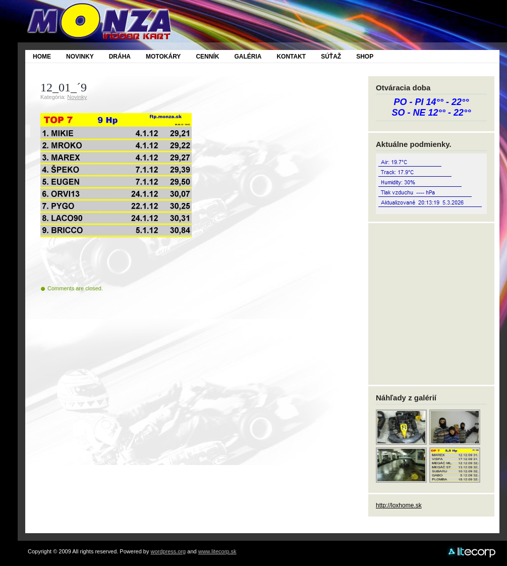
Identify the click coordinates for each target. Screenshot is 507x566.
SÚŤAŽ (331, 56)
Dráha (120, 56)
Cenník (207, 56)
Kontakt (291, 56)
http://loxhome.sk (399, 505)
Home (42, 56)
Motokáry (163, 56)
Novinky (80, 56)
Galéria (247, 56)
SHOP (364, 56)
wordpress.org (168, 551)
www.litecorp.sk (217, 551)
